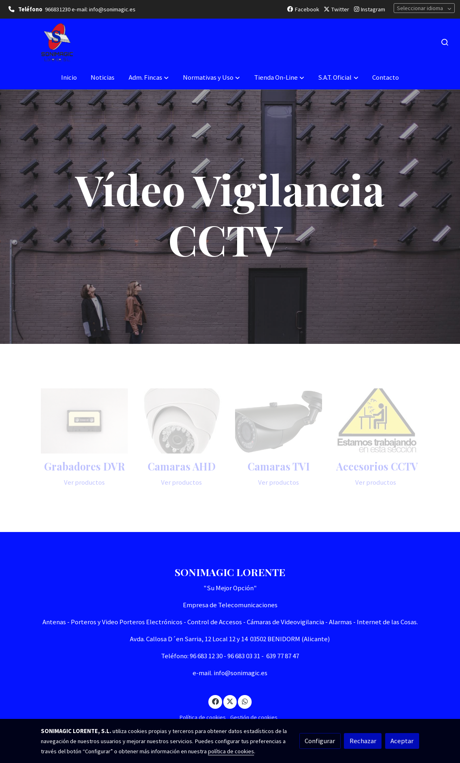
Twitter (336, 9)
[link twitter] (230, 700)
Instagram (369, 9)
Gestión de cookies (254, 717)
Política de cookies (202, 717)
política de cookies (231, 751)
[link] (57, 42)
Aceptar (401, 740)
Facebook (303, 9)
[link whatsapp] (244, 700)
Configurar (320, 740)
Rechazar (363, 740)
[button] (149, 78)
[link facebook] (215, 700)
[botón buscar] (444, 42)
